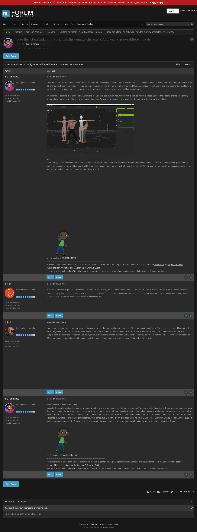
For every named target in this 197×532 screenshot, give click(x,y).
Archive (18, 32)
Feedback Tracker (85, 24)
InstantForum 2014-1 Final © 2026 (102, 525)
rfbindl (8, 322)
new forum (157, 3)
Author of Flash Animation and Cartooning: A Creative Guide (73, 268)
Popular (35, 24)
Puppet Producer (175, 264)
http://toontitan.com (77, 271)
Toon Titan (159, 264)
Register (191, 10)
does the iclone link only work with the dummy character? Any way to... (141, 32)
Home (6, 24)
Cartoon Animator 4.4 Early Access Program (81, 32)
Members (57, 24)
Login (182, 10)
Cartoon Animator (34, 32)
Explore (15, 24)
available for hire (70, 258)
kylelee (8, 284)
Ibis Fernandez (32, 44)
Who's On (69, 24)
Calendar (45, 24)
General (51, 32)
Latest (25, 24)
